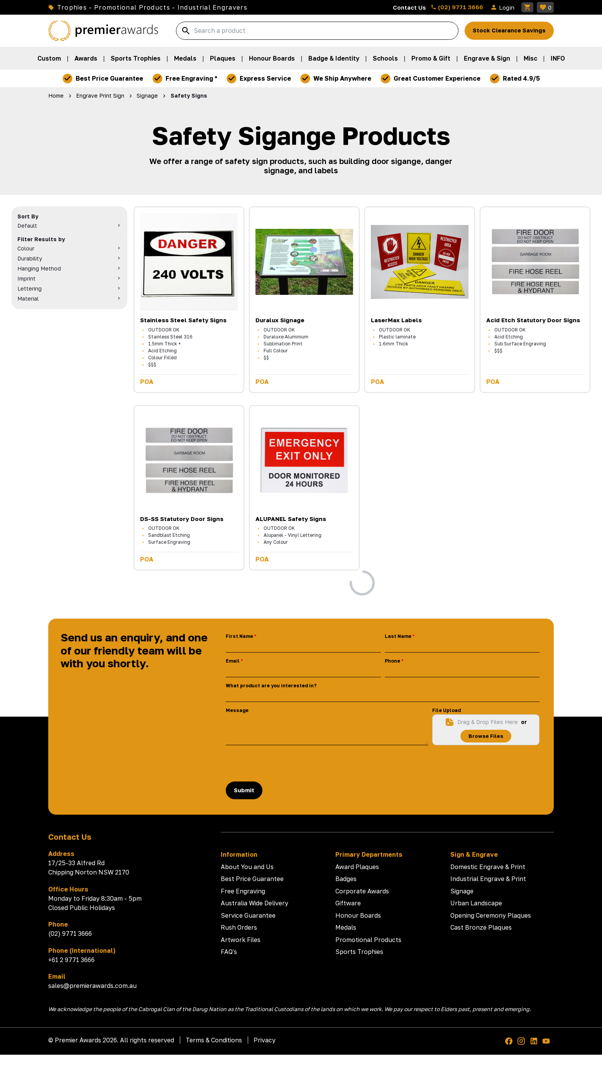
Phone (392, 661)
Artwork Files (240, 940)
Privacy (265, 1040)
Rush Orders (239, 927)
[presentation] (284, 763)
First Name (239, 636)
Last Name (398, 636)
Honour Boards (272, 58)
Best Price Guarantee (252, 879)
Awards (85, 58)
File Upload (446, 710)
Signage (461, 891)
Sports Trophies (136, 58)
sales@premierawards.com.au (92, 985)
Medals (185, 58)
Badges (346, 879)
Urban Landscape (476, 903)
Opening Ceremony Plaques (490, 915)
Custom (49, 58)
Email (233, 661)
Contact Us (409, 7)
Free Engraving (243, 891)
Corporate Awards (362, 891)
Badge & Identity (333, 58)
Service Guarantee (248, 915)
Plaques (222, 58)
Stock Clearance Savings (509, 30)
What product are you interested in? (271, 685)
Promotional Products (368, 940)
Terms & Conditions (214, 1040)
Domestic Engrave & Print (487, 867)
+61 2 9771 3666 (71, 960)
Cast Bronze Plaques (481, 927)
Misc (530, 58)
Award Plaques (357, 867)
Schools (385, 58)
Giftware (348, 903)
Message (237, 710)
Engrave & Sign (487, 58)
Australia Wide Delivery (254, 903)
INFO (558, 58)
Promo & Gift (430, 58)
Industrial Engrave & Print (488, 879)
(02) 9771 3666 (457, 6)
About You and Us (247, 867)
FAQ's (229, 952)
